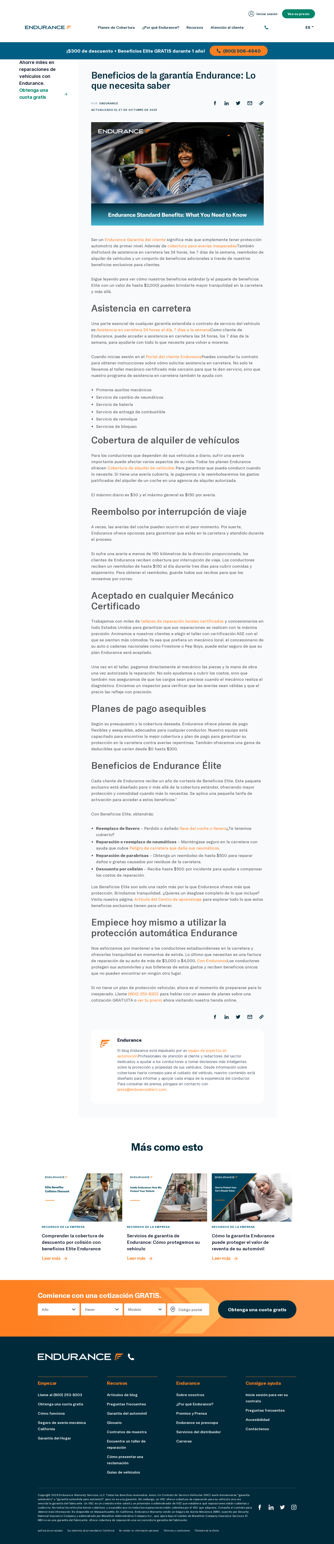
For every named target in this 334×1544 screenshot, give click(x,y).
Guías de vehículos (123, 1472)
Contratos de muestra (127, 1431)
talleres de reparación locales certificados (182, 621)
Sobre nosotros (190, 1394)
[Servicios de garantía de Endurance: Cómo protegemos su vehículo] (167, 1197)
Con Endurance (212, 960)
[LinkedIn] (271, 1507)
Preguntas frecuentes (126, 1404)
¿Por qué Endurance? (194, 1404)
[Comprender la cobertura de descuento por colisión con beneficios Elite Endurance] (82, 1197)
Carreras (184, 1441)
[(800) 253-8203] (282, 27)
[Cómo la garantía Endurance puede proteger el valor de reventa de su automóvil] (252, 1197)
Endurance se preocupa (197, 1422)
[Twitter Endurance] (282, 1507)
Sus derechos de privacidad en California (90, 1530)
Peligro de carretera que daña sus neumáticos (174, 847)
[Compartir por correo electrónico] (249, 103)
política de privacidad (50, 1530)
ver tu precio (150, 1000)
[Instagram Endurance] (293, 1507)
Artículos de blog (122, 1394)
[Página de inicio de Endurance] (48, 27)
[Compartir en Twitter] (238, 103)
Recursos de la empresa (63, 1226)
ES (309, 27)
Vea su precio (298, 14)
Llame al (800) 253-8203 (60, 1394)
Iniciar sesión (262, 14)
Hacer (90, 1309)
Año (45, 1309)
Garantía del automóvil (127, 1413)
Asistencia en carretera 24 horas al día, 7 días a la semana (153, 329)
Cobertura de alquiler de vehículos (140, 467)
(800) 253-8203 (143, 993)
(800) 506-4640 (239, 51)
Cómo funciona (51, 1413)
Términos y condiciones (177, 1530)
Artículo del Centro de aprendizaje (168, 899)
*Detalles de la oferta (206, 1530)
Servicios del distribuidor (198, 1431)
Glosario (114, 1422)
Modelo (134, 1309)
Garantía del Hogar (54, 1438)
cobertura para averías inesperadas (202, 245)
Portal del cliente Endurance (174, 356)
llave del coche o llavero (203, 828)
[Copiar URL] (261, 103)
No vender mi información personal (139, 1530)
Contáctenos (257, 1428)
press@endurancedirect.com (141, 1089)
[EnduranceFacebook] (259, 1507)
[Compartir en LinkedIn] (226, 103)
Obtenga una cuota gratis (43, 93)
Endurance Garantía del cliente (135, 239)
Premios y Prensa (191, 1413)
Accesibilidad (258, 1419)
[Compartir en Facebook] (215, 103)
